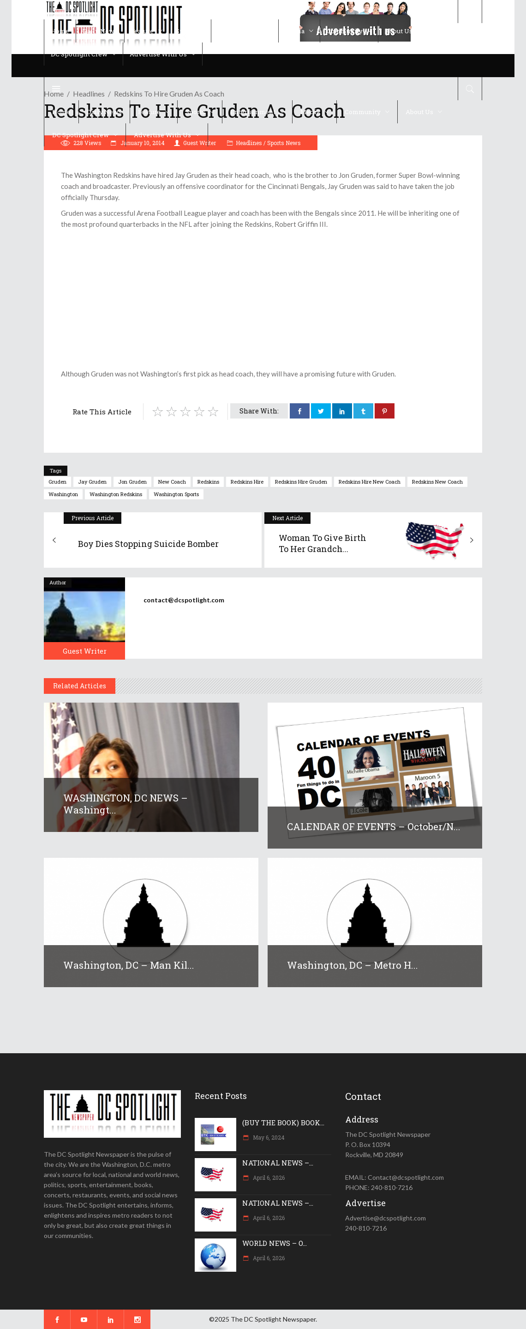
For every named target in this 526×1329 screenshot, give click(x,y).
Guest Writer (85, 650)
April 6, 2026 (268, 1177)
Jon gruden (132, 481)
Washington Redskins (116, 494)
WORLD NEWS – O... (274, 1243)
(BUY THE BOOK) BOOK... (283, 1122)
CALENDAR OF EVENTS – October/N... (373, 826)
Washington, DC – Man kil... (128, 965)
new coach (172, 481)
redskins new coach (437, 481)
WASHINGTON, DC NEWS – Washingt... (125, 803)
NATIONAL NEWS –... (277, 1162)
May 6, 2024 (268, 1137)
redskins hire (247, 481)
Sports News (284, 142)
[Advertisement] (263, 299)
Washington (63, 494)
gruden (57, 481)
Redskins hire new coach (369, 481)
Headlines (249, 142)
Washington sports (176, 494)
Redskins (208, 481)
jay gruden (92, 481)
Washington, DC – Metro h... (352, 965)
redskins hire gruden (301, 481)
